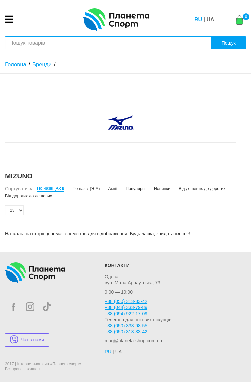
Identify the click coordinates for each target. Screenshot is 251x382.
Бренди (42, 64)
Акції (112, 188)
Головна (15, 64)
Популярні (136, 188)
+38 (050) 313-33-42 (126, 301)
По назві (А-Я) (50, 188)
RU (198, 19)
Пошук (229, 43)
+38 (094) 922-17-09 (126, 313)
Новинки (162, 188)
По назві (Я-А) (86, 188)
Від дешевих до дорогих (202, 188)
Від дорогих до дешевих (28, 196)
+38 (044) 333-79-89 (126, 307)
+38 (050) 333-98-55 (126, 325)
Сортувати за (19, 188)
